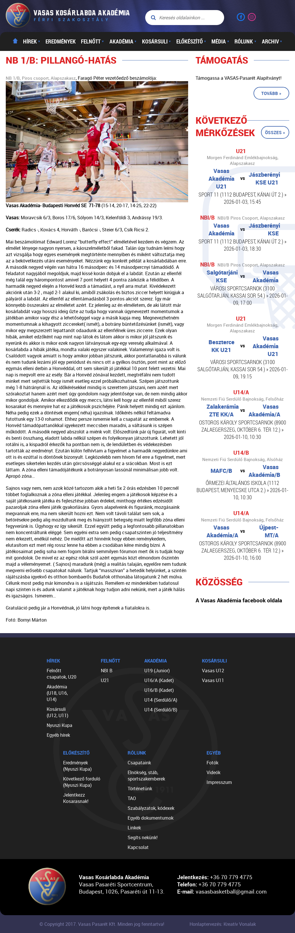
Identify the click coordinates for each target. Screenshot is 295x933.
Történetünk (140, 788)
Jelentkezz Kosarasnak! (75, 798)
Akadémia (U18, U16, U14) (57, 692)
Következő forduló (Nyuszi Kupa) (81, 782)
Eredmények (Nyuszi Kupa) (77, 765)
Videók (213, 772)
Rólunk (245, 41)
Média (220, 41)
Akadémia (123, 41)
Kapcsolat (138, 847)
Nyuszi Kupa (59, 725)
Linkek (134, 828)
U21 (105, 680)
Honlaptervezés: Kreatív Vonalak (223, 924)
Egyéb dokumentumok (150, 818)
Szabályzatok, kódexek (151, 808)
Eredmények (61, 41)
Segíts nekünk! (143, 837)
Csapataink (139, 762)
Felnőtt (92, 41)
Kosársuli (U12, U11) (57, 712)
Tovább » (271, 93)
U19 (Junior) (157, 670)
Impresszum (219, 782)
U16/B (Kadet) (159, 690)
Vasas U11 (213, 680)
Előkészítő (191, 41)
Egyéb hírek (58, 735)
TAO (132, 798)
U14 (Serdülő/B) (160, 710)
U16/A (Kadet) (159, 680)
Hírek (31, 41)
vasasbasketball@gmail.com (231, 891)
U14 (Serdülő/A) (160, 700)
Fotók (212, 762)
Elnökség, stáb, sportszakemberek (146, 775)
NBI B (106, 670)
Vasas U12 (213, 670)
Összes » (275, 132)
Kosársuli (156, 41)
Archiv (272, 41)
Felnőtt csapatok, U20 (61, 673)
